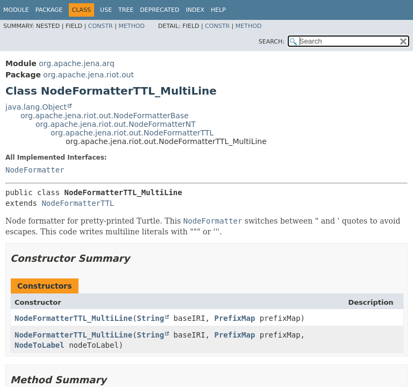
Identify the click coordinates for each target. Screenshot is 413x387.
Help (218, 9)
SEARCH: (271, 41)
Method (131, 26)
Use (106, 9)
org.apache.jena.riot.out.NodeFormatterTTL (132, 132)
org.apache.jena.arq (76, 63)
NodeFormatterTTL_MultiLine (73, 318)
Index (195, 9)
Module (16, 9)
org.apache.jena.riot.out (88, 74)
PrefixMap (234, 318)
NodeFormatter (35, 170)
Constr (100, 26)
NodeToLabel (40, 345)
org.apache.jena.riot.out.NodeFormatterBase (104, 115)
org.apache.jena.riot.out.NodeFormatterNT (115, 124)
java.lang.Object (36, 107)
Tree (125, 9)
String (151, 318)
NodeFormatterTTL (77, 203)
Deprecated (159, 9)
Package (49, 9)
